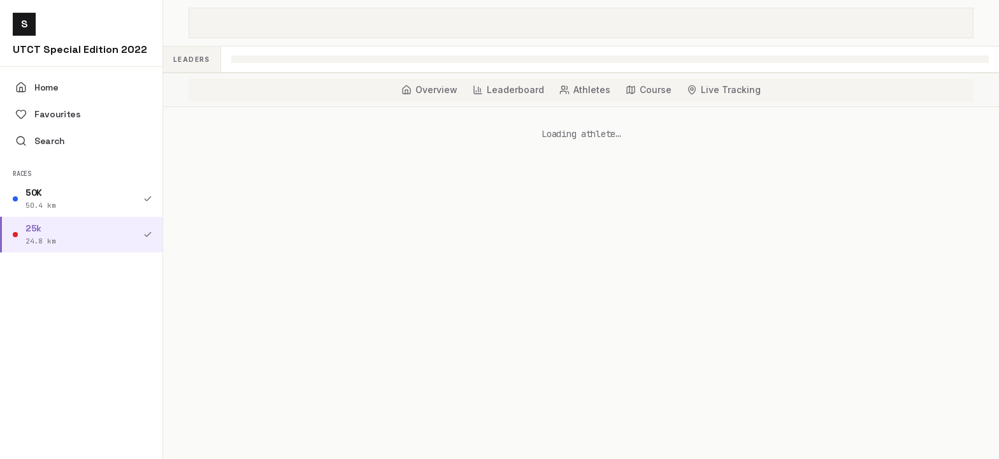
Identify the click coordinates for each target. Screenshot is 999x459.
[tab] (429, 90)
